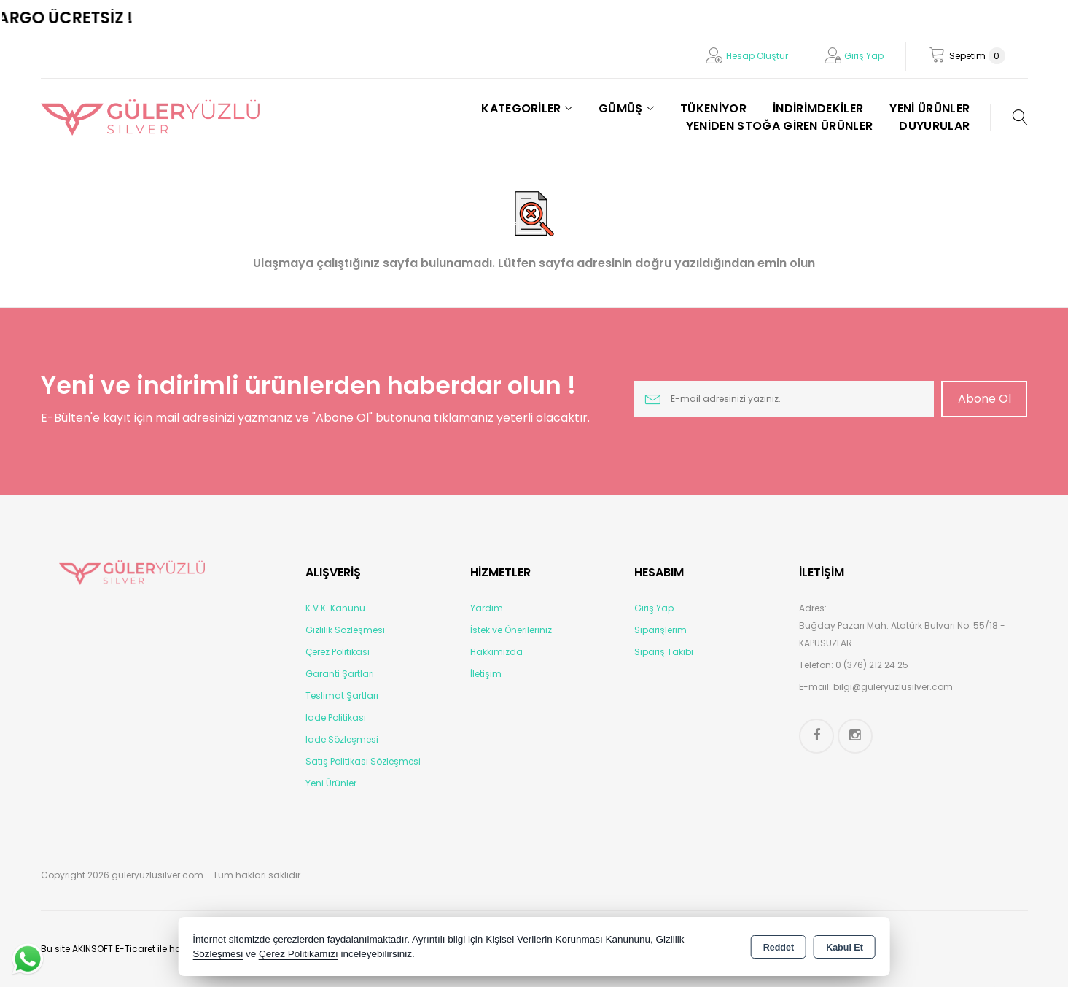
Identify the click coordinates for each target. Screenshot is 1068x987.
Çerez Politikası (337, 652)
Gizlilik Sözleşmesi (345, 630)
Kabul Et (844, 948)
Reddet (778, 948)
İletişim (486, 673)
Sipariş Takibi (663, 652)
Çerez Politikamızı (298, 953)
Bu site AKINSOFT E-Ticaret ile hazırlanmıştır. (137, 949)
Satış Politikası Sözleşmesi (363, 761)
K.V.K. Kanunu (335, 608)
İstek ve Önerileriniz (511, 630)
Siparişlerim (660, 630)
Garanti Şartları (339, 673)
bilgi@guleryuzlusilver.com (893, 687)
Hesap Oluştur (757, 56)
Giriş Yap (864, 56)
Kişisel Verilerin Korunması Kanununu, (569, 939)
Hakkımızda (496, 652)
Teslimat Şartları (341, 695)
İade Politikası (335, 717)
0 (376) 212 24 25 (871, 665)
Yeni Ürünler (330, 783)
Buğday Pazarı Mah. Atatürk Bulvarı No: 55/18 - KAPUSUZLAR (902, 634)
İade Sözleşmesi (341, 739)
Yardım (486, 608)
